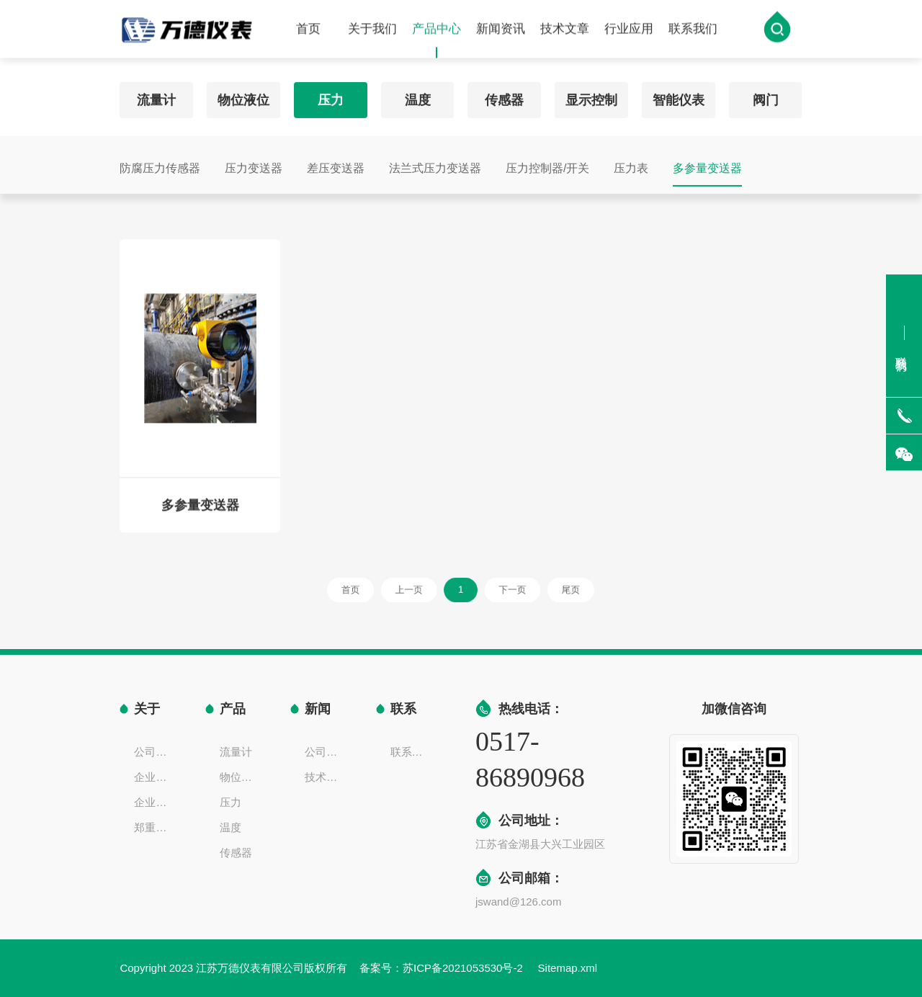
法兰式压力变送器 (435, 164)
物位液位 (243, 96)
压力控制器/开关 (547, 164)
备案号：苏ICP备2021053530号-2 (442, 968)
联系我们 (692, 30)
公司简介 (155, 752)
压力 (331, 96)
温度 (418, 96)
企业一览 (155, 802)
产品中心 (436, 41)
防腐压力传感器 (160, 164)
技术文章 (564, 30)
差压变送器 (335, 164)
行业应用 (628, 30)
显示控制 (591, 96)
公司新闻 (325, 752)
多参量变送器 (707, 164)
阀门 (766, 96)
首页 (308, 30)
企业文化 (155, 777)
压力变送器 (253, 164)
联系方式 (411, 752)
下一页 (504, 590)
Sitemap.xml (568, 968)
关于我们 (372, 30)
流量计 (156, 96)
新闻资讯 (500, 30)
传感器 (504, 96)
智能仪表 (678, 96)
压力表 (631, 164)
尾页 (552, 590)
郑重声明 (155, 827)
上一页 (418, 590)
